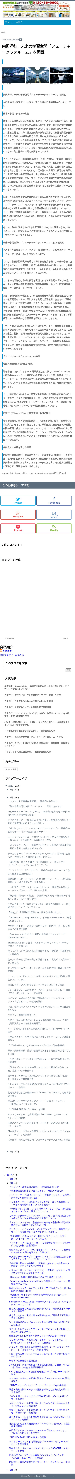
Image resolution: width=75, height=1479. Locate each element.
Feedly (54, 528)
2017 (11, 786)
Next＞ (65, 638)
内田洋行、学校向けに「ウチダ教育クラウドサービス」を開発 (32, 695)
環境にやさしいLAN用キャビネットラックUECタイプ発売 (36, 985)
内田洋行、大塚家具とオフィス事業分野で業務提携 (27, 707)
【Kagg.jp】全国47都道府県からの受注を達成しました (35, 912)
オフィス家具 (11, 769)
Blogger (50, 1476)
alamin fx (7, 651)
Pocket (18, 528)
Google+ (18, 514)
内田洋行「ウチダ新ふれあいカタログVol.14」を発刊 (28, 701)
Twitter (18, 500)
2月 (12, 797)
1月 (12, 1151)
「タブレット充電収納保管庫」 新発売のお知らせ (27, 752)
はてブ (54, 514)
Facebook (54, 500)
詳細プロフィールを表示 (12, 655)
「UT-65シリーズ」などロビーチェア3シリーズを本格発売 (36, 1045)
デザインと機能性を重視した (22, 1015)
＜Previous (9, 638)
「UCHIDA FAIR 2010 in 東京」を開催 (26, 1109)
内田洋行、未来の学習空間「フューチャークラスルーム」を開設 (33, 737)
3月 (12, 789)
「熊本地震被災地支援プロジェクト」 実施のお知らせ (29, 731)
